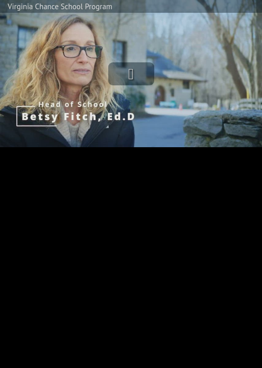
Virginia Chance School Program (60, 6)
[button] (131, 73)
